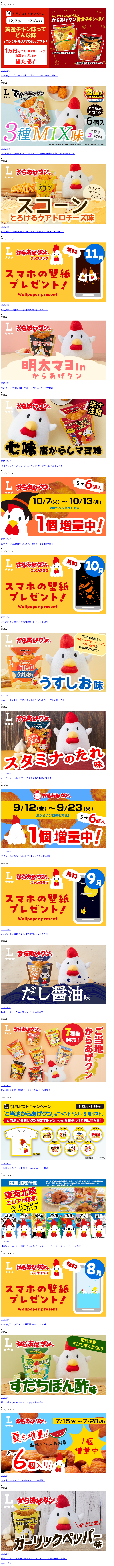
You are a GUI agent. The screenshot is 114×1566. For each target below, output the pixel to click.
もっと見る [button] (6, 1563)
